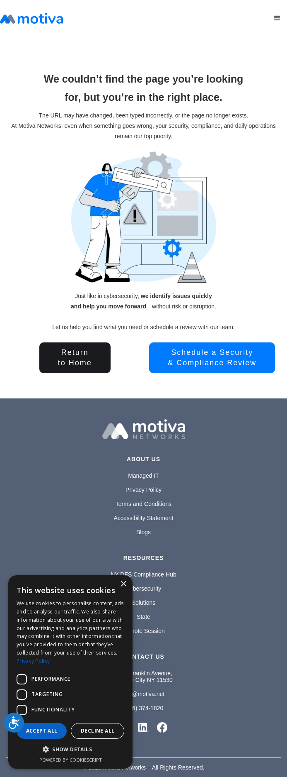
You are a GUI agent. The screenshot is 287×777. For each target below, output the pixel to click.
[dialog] (70, 672)
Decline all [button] (97, 730)
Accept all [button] (42, 730)
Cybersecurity (144, 588)
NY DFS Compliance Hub (143, 574)
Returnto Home (75, 357)
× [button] (123, 584)
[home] (31, 18)
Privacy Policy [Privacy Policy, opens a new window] (33, 661)
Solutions (144, 602)
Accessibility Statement (144, 518)
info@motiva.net (143, 694)
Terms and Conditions (143, 504)
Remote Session (143, 631)
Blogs (143, 532)
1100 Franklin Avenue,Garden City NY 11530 (143, 676)
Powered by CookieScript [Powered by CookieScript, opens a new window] (70, 760)
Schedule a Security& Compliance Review (212, 357)
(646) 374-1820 (144, 708)
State (143, 616)
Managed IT (143, 475)
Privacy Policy (143, 489)
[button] (277, 18)
